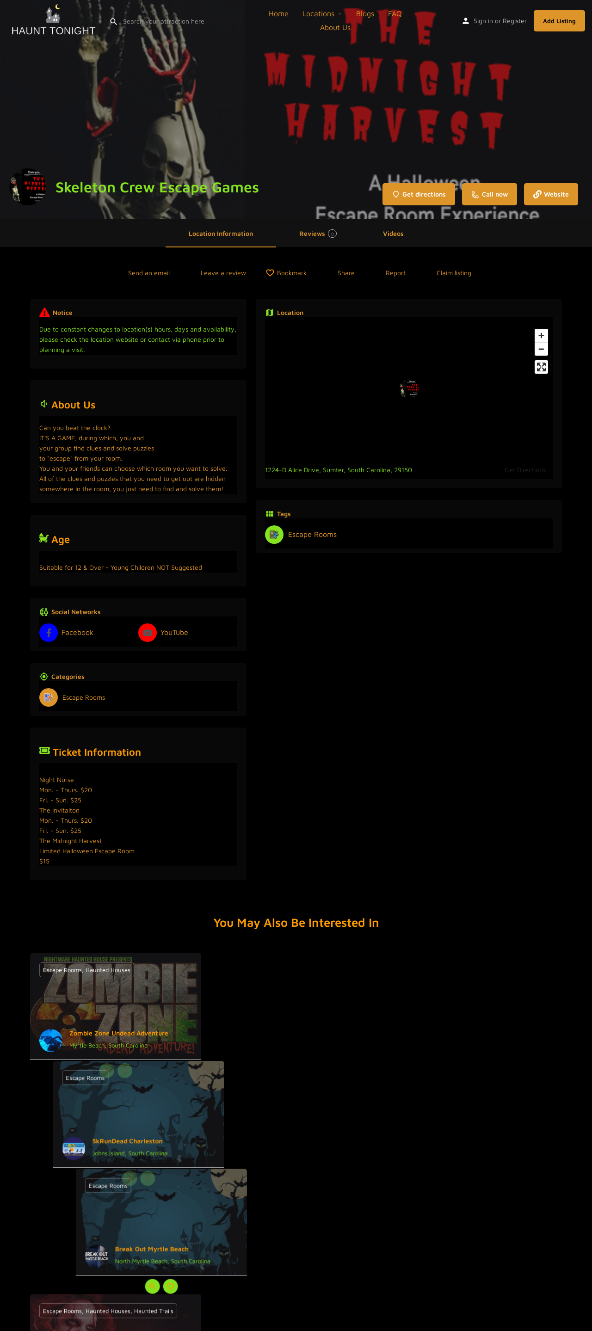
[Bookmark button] (124, 1070)
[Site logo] (54, 19)
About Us (335, 27)
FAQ (395, 13)
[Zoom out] (541, 349)
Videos (393, 233)
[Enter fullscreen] (541, 367)
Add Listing (559, 21)
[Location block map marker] (409, 389)
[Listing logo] (27, 186)
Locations (318, 13)
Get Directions (525, 470)
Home (279, 13)
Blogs (365, 13)
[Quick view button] (106, 1070)
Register (515, 21)
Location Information (221, 233)
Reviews (318, 233)
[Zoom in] (541, 335)
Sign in (483, 21)
